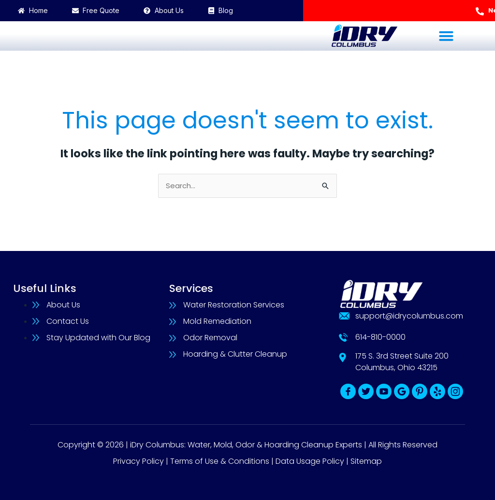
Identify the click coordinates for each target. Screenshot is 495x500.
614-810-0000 (380, 337)
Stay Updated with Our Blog (98, 337)
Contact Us (67, 321)
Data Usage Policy (310, 461)
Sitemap (366, 461)
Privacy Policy (138, 461)
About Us (63, 304)
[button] (446, 36)
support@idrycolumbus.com (409, 315)
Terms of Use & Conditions (219, 461)
